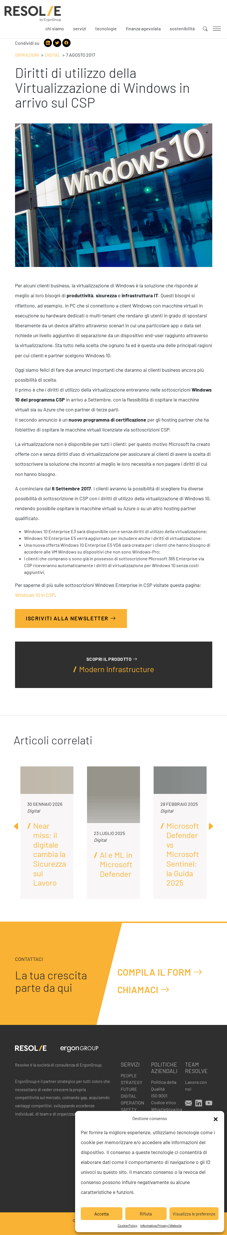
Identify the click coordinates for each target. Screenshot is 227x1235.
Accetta (101, 1213)
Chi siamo (54, 28)
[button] (215, 1118)
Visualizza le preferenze (194, 1213)
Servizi (79, 28)
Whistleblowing (164, 1109)
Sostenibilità (182, 28)
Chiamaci (143, 989)
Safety (129, 1109)
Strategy (131, 1082)
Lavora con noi (196, 1085)
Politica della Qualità (163, 1085)
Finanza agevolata (143, 28)
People (129, 1075)
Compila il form (160, 971)
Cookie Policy (127, 1225)
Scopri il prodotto (111, 659)
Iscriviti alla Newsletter (71, 618)
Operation (132, 1102)
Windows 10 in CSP (34, 595)
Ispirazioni (27, 54)
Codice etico (163, 1102)
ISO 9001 (159, 1095)
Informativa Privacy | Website (161, 1225)
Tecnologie (106, 28)
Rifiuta (146, 1213)
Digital (52, 54)
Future (129, 1089)
